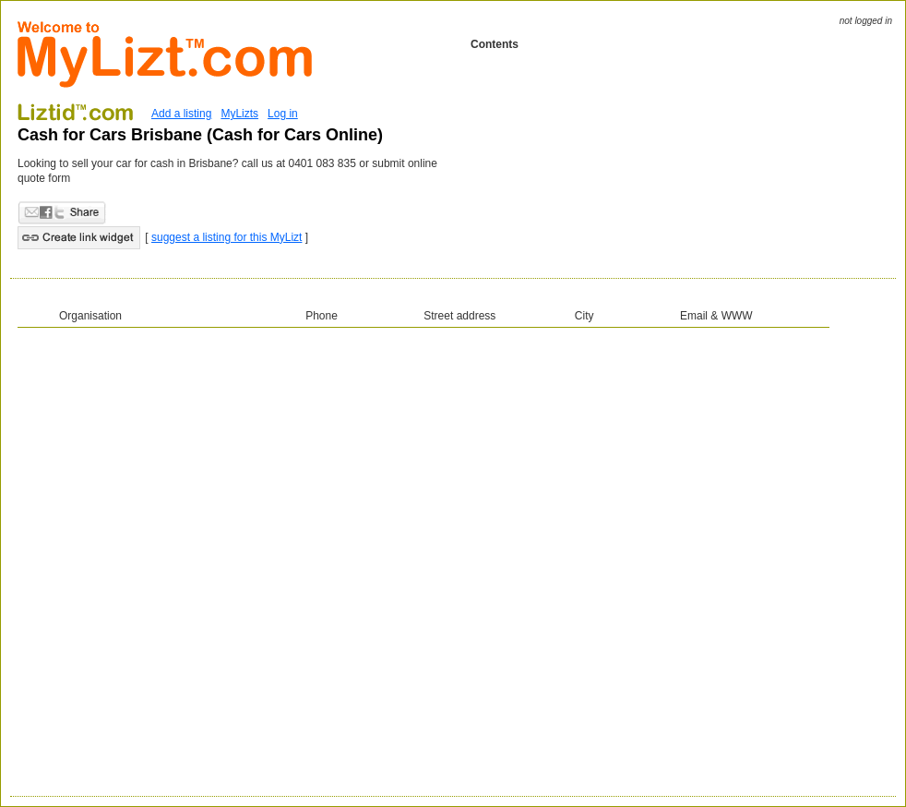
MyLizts (239, 113)
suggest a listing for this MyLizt (226, 237)
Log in (283, 113)
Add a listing (181, 113)
